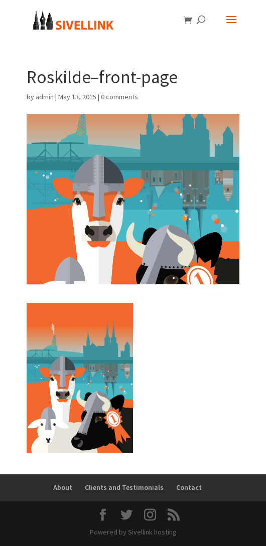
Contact (189, 487)
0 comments (119, 96)
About (62, 487)
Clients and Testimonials (124, 487)
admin (45, 96)
